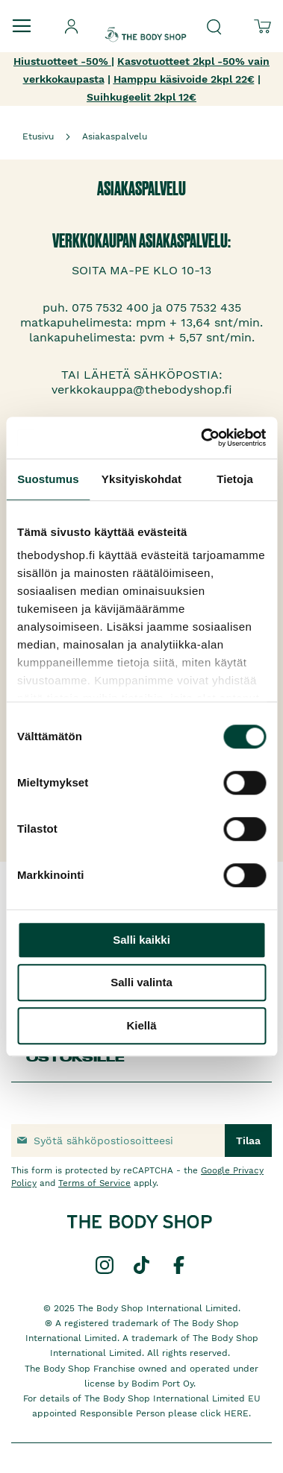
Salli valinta (141, 982)
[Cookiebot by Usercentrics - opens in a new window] (202, 437)
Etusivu (38, 136)
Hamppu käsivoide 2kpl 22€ (184, 79)
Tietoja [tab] (235, 479)
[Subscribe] (248, 1140)
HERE (236, 1413)
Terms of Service (94, 1183)
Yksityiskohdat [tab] (141, 479)
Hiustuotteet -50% (62, 61)
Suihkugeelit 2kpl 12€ (141, 97)
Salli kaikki (141, 939)
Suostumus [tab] (48, 479)
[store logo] (145, 21)
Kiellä (141, 1025)
